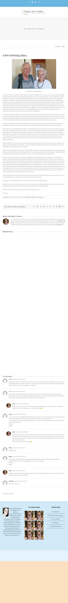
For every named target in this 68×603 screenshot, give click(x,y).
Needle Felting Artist (12, 524)
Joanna (10, 414)
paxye (13, 403)
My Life (34, 197)
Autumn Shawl (56, 519)
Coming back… (56, 511)
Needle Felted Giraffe (56, 526)
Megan (10, 456)
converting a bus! (58, 224)
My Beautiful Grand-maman (56, 515)
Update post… (56, 522)
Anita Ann (11, 481)
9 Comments (40, 197)
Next (63, 46)
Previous (58, 46)
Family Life (29, 197)
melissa (6, 197)
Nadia (10, 447)
